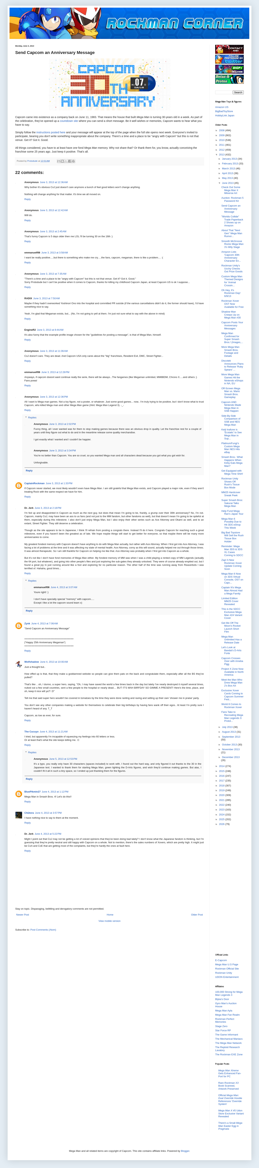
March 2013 (229, 168)
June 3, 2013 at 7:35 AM (53, 273)
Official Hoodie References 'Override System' (230, 1100)
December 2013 (231, 757)
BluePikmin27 (32, 791)
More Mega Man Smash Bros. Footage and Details (230, 351)
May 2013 (228, 178)
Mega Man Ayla (223, 1010)
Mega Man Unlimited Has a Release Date (231, 639)
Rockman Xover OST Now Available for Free (232, 303)
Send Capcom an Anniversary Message (230, 208)
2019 (222, 790)
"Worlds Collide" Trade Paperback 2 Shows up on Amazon (232, 221)
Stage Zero (221, 1026)
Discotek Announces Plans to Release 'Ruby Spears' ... (232, 365)
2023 (222, 809)
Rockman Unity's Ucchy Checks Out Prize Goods (231, 268)
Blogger (185, 1151)
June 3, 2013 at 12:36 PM (54, 396)
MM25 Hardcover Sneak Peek (230, 494)
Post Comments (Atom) (43, 929)
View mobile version (109, 921)
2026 (222, 824)
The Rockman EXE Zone (229, 1054)
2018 (222, 785)
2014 (222, 766)
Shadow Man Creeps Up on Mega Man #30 (231, 314)
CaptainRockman (34, 483)
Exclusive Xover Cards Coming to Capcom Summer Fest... (232, 695)
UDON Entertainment (227, 977)
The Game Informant (226, 1034)
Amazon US (221, 107)
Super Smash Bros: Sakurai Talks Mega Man (232, 503)
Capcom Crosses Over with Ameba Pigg (232, 661)
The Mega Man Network (228, 1043)
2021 (222, 800)
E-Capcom (221, 960)
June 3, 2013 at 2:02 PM (62, 424)
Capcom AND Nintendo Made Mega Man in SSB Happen (231, 406)
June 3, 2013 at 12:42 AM (54, 210)
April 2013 (228, 173)
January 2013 (230, 158)
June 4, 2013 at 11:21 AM (53, 731)
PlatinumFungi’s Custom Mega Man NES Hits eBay (230, 448)
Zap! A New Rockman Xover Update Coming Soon (231, 564)
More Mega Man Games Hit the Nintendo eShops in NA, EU (232, 379)
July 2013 (227, 727)
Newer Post (22, 914)
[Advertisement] (230, 889)
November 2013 (231, 749)
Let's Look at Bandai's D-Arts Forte (231, 650)
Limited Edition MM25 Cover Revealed (229, 601)
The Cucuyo (31, 731)
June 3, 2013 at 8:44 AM (50, 329)
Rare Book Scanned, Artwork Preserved (228, 1085)
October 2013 (230, 744)
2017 (222, 780)
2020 (222, 795)
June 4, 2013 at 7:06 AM (44, 623)
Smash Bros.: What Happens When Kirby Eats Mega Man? (232, 461)
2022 (222, 804)
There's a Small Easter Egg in (230, 1125)
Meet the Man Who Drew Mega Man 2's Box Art (231, 682)
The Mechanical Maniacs (229, 1038)
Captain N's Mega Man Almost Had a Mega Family (231, 590)
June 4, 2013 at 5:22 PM (48, 833)
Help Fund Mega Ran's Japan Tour (232, 512)
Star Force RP (223, 1030)
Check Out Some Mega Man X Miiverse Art (230, 190)
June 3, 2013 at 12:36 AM (54, 182)
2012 (222, 149)
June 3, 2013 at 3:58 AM (54, 252)
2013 (222, 154)
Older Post (197, 914)
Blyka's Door (222, 999)
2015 (222, 771)
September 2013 (231, 736)
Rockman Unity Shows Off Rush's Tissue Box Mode (230, 483)
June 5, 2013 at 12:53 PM (63, 758)
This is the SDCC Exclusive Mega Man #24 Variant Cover (231, 613)
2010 (222, 140)
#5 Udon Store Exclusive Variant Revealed (231, 1113)
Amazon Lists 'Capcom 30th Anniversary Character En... (231, 256)
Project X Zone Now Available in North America (232, 671)
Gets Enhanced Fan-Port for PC (229, 1073)
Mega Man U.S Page (226, 964)
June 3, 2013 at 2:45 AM (53, 231)
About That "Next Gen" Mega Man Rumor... (231, 233)
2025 (222, 819)
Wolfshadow (31, 661)
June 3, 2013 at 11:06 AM (54, 351)
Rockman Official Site (227, 968)
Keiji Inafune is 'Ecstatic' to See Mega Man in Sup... (231, 434)
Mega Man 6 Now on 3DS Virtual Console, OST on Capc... (232, 578)
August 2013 (229, 731)
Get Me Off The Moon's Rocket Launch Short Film (231, 627)
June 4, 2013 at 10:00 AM (54, 661)
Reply (27, 199)
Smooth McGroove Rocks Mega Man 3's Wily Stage (232, 244)
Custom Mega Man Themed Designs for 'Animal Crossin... (232, 281)
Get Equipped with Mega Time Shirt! (232, 472)
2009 (222, 135)
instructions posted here (50, 132)
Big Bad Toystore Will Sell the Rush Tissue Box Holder (232, 537)
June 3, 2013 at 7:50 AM (46, 298)
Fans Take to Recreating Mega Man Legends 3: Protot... (232, 716)
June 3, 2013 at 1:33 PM (59, 483)
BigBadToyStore (224, 111)
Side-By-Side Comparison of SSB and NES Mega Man (230, 420)
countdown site (69, 120)
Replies (32, 417)
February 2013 (230, 163)
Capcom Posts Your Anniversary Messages (232, 325)
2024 (222, 814)
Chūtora (29, 812)
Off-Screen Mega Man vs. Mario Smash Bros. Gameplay (230, 393)
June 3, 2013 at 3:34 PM (62, 450)
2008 (222, 130)
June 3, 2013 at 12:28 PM (55, 372)
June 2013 (228, 183)
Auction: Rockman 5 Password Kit (232, 199)
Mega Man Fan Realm (227, 1014)
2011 (222, 144)
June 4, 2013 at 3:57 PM (48, 812)
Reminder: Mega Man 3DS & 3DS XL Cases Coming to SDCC (232, 551)
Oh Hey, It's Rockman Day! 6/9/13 (230, 293)
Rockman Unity (223, 972)
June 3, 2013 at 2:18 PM (48, 507)
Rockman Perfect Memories (224, 1020)
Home (110, 914)
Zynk (27, 623)
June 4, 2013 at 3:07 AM (64, 587)
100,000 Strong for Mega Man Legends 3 (229, 993)
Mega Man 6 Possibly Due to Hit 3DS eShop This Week (231, 523)
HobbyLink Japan (224, 115)
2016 (222, 775)
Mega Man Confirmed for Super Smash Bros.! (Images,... (232, 338)
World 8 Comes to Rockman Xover (231, 706)
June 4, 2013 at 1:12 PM (55, 791)
